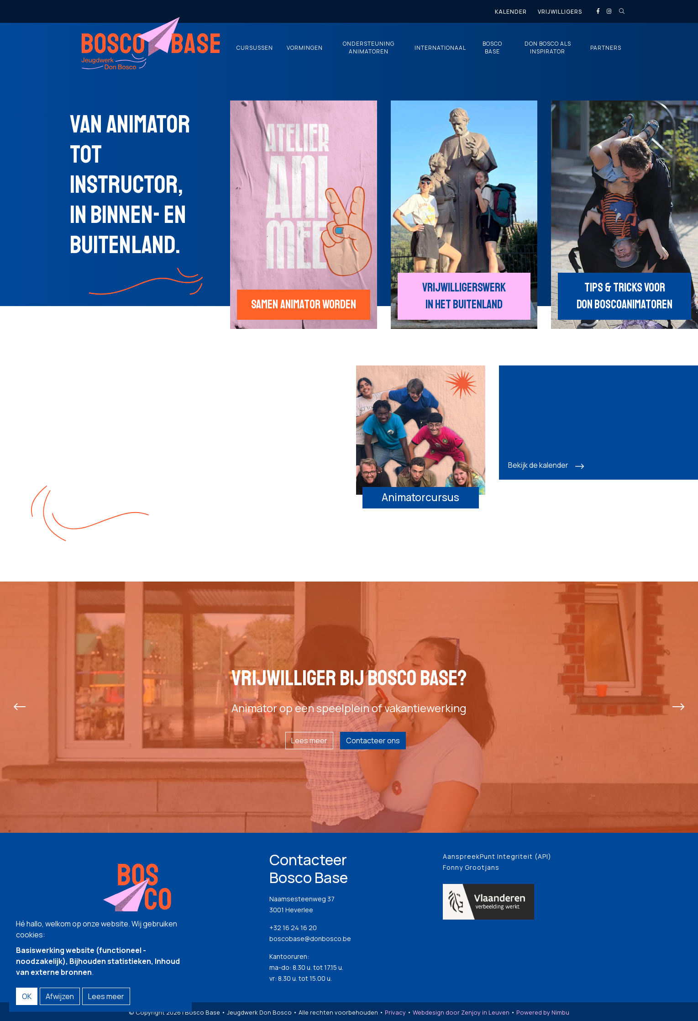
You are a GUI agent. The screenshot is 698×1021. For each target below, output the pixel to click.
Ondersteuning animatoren (368, 47)
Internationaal (440, 48)
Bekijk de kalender (538, 465)
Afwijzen (60, 996)
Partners (605, 48)
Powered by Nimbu (542, 1012)
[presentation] (20, 707)
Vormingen (305, 48)
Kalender (511, 12)
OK (26, 996)
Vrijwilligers (560, 12)
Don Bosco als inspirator (548, 47)
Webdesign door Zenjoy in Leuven (461, 1012)
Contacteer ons (373, 740)
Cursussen (254, 48)
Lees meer (309, 740)
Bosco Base (492, 47)
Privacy (395, 1012)
